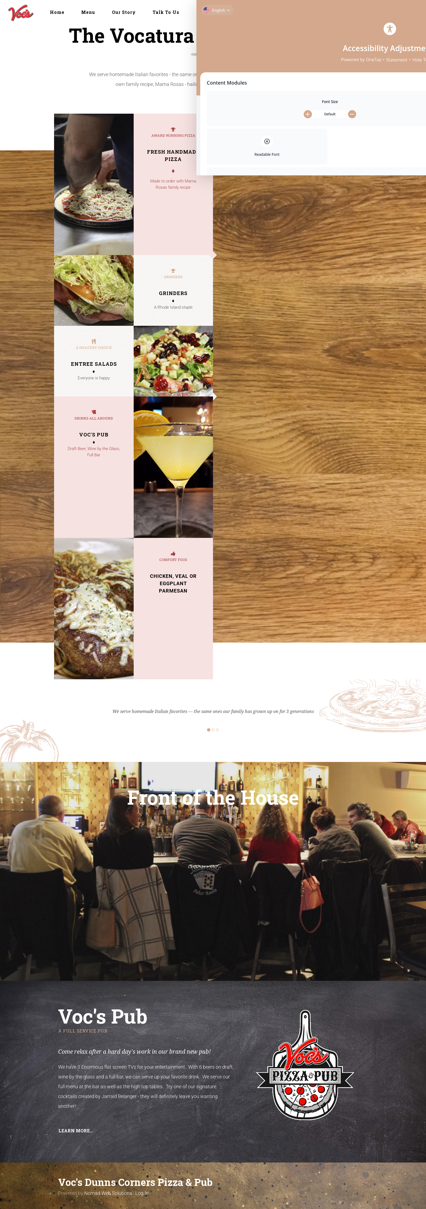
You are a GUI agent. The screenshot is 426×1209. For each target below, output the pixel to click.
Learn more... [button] (75, 1130)
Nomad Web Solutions (108, 1193)
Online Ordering (351, 12)
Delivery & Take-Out (289, 12)
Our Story (124, 12)
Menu (88, 12)
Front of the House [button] (221, 12)
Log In (142, 1193)
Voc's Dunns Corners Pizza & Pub (135, 1182)
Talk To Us (166, 12)
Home (57, 12)
